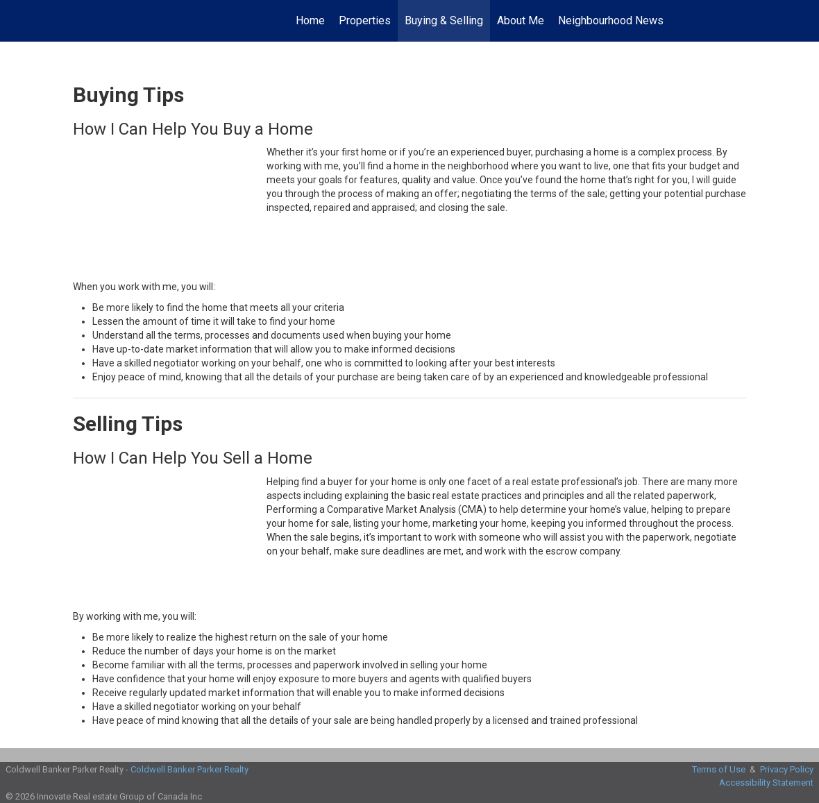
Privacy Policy (786, 769)
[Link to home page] (80, 21)
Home (310, 20)
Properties (365, 20)
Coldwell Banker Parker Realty (189, 769)
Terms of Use (718, 769)
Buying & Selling (444, 20)
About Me (520, 20)
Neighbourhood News (611, 20)
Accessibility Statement (766, 782)
